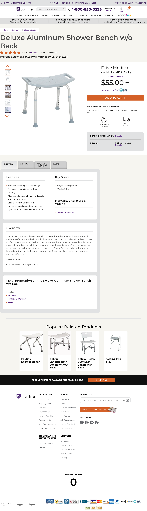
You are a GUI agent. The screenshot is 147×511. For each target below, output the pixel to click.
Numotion (65, 441)
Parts (10, 302)
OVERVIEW (8, 164)
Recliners (45, 15)
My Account (44, 399)
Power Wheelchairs (31, 15)
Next (7, 116)
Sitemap (64, 458)
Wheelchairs (55, 15)
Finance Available (46, 416)
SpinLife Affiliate (67, 428)
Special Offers (66, 445)
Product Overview (115, 76)
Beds (64, 15)
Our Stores (65, 412)
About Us (64, 404)
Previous (7, 66)
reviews (34, 53)
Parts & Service (96, 15)
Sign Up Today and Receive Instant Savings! (73, 3)
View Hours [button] (110, 10)
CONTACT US (101, 380)
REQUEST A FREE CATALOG (94, 410)
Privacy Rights (45, 420)
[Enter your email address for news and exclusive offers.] (105, 400)
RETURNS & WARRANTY (42, 165)
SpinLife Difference (68, 408)
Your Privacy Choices (47, 424)
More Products (109, 15)
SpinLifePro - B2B (68, 424)
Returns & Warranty (17, 299)
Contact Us (65, 399)
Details (118, 136)
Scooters (19, 15)
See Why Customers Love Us (16, 3)
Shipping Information (47, 404)
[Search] (64, 9)
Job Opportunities (68, 420)
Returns (42, 408)
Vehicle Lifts (83, 15)
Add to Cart (115, 97)
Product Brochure (65, 212)
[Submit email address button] (127, 400)
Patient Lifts (72, 15)
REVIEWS (24, 164)
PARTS (56, 164)
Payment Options (46, 412)
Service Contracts (46, 443)
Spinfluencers (66, 416)
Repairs (42, 447)
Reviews (12, 295)
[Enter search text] (51, 9)
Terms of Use (32, 504)
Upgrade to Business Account (130, 3)
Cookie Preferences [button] (47, 428)
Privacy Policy (20, 504)
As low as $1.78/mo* (110, 90)
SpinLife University (68, 449)
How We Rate (66, 454)
